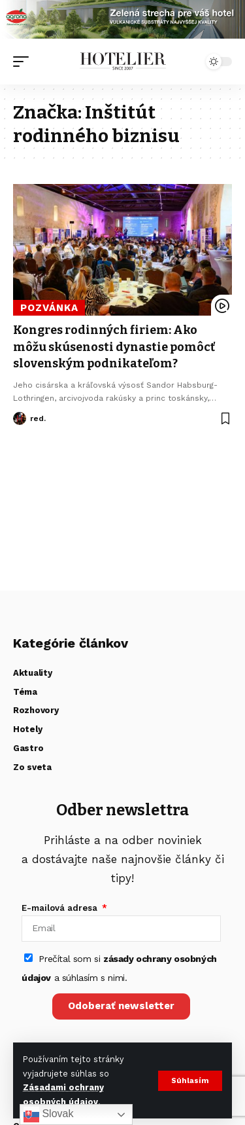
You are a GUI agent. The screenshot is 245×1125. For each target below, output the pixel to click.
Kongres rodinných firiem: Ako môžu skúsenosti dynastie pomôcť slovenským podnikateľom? (115, 346)
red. (38, 418)
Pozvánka (49, 308)
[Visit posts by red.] (19, 418)
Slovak (48, 1114)
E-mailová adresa (61, 908)
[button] (190, 1081)
